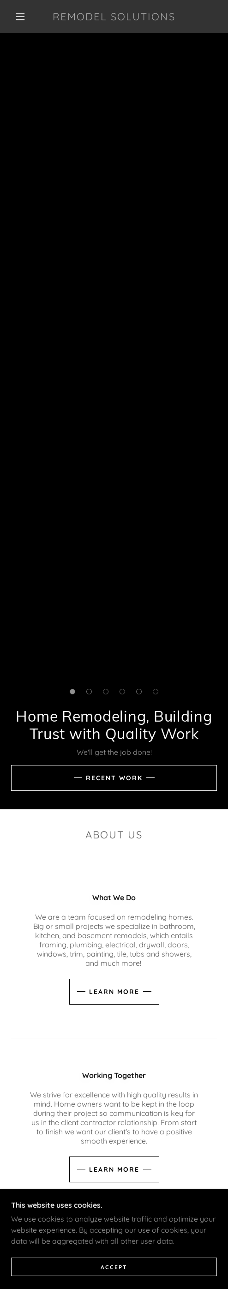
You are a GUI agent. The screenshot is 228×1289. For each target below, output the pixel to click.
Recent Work (114, 778)
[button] (21, 16)
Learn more (114, 992)
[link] (114, 17)
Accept (114, 1267)
